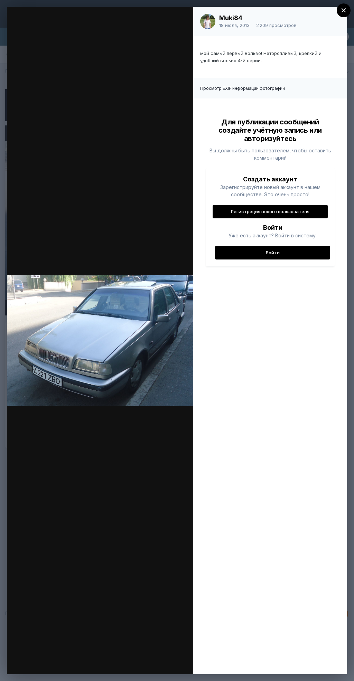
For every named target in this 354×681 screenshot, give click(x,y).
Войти (273, 252)
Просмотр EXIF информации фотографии (242, 88)
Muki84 (230, 17)
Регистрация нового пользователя (270, 211)
